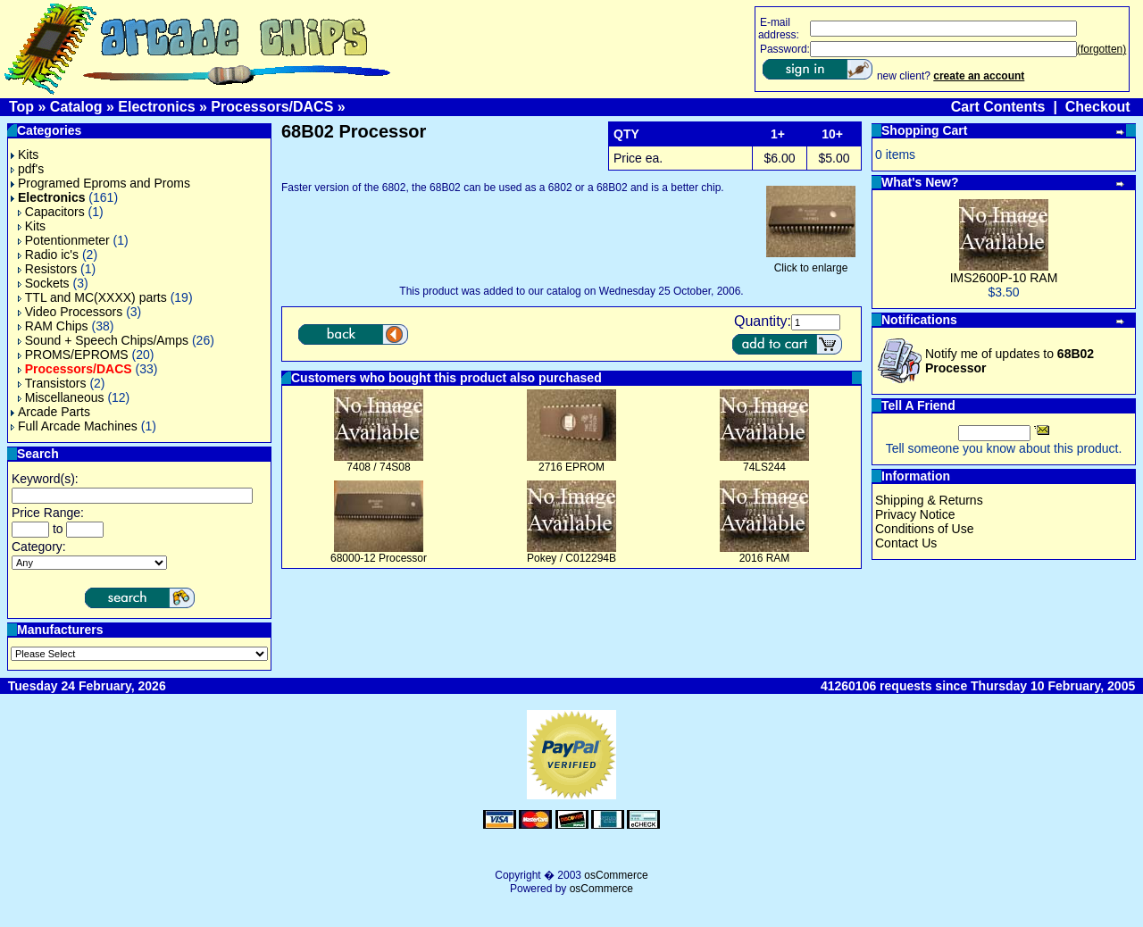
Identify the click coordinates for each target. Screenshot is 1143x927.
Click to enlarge (810, 263)
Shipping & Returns (929, 500)
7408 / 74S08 (378, 467)
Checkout (1097, 106)
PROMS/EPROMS (73, 354)
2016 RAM (764, 558)
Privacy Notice (915, 514)
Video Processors (70, 312)
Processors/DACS (272, 106)
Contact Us (906, 543)
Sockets (44, 283)
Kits (24, 154)
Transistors (52, 383)
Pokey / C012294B (571, 558)
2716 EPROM (571, 467)
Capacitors (51, 212)
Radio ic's (48, 254)
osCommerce (615, 875)
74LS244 (764, 467)
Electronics (156, 106)
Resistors (47, 269)
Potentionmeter (64, 240)
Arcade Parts (50, 412)
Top (21, 106)
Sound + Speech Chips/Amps (103, 340)
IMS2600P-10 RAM (1004, 278)
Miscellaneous (61, 397)
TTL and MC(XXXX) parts (92, 297)
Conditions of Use (924, 529)
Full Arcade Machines (74, 426)
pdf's (27, 169)
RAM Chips (53, 326)
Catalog (76, 106)
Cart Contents (998, 106)
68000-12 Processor (378, 558)
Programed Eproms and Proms (100, 183)
